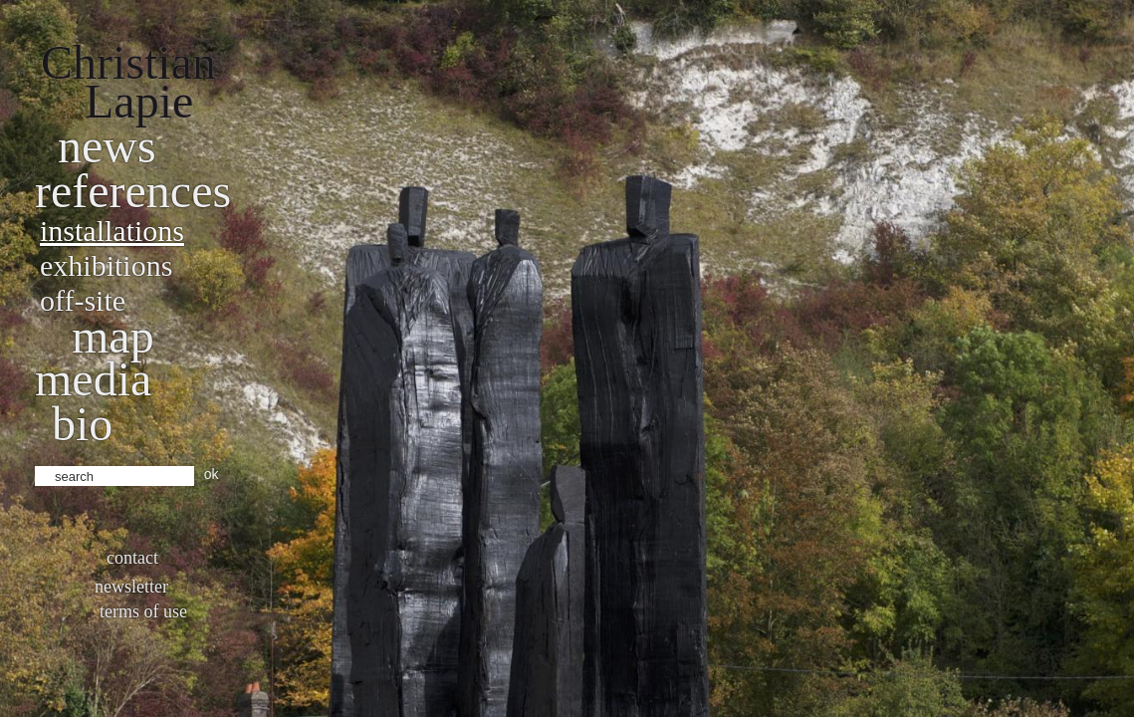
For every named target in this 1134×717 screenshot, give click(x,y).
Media (93, 379)
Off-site (82, 300)
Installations (112, 230)
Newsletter (131, 587)
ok (211, 474)
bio (82, 423)
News (107, 146)
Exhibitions (106, 265)
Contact (132, 558)
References (133, 190)
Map (113, 336)
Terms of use (143, 611)
